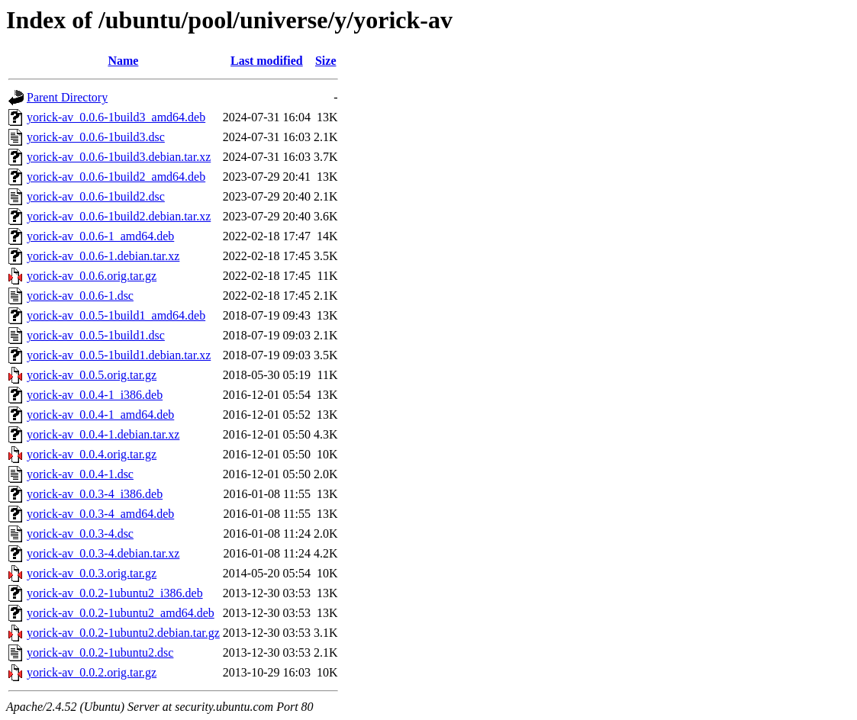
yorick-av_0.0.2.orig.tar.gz (91, 672)
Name (123, 60)
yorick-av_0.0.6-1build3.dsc (96, 136)
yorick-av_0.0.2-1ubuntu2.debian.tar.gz (123, 632)
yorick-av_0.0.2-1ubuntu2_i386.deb (115, 593)
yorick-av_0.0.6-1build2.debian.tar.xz (119, 216)
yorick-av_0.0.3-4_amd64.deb (100, 513)
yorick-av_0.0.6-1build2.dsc (96, 196)
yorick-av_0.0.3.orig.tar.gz (91, 573)
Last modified (266, 60)
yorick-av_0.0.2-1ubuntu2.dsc (100, 652)
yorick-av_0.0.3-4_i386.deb (95, 493)
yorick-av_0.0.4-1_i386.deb (95, 394)
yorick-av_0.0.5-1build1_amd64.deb (116, 315)
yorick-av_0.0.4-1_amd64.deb (100, 414)
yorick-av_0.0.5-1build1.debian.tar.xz (119, 355)
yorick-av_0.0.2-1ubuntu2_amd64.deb (120, 612)
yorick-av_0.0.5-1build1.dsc (96, 335)
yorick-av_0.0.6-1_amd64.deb (100, 236)
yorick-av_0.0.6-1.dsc (80, 295)
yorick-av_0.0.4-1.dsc (80, 474)
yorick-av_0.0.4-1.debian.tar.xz (103, 434)
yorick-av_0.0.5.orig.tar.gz (91, 374)
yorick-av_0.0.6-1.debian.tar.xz (103, 255)
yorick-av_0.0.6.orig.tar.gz (91, 275)
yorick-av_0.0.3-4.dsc (80, 533)
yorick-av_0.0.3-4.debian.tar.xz (103, 553)
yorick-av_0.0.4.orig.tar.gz (91, 454)
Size (326, 60)
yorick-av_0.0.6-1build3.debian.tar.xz (119, 156)
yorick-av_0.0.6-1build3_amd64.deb (116, 117)
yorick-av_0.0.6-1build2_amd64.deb (116, 176)
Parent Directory (67, 97)
